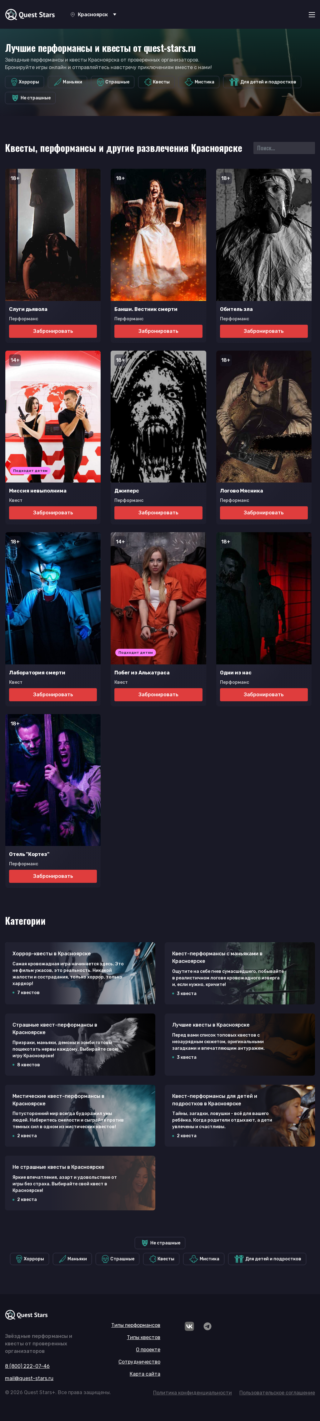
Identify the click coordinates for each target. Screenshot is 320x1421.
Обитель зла (236, 309)
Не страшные (31, 98)
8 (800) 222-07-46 (27, 1366)
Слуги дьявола (28, 309)
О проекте (148, 1350)
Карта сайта (145, 1374)
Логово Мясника (241, 491)
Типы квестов (143, 1337)
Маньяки (68, 82)
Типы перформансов (135, 1325)
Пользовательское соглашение (277, 1393)
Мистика (199, 82)
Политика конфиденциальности (192, 1393)
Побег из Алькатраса (142, 673)
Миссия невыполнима (38, 491)
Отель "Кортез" (29, 854)
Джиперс (126, 491)
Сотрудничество (139, 1362)
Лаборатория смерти (37, 673)
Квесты (157, 82)
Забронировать (53, 331)
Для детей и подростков (262, 82)
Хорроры (25, 82)
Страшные (113, 82)
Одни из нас (236, 673)
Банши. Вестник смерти (146, 309)
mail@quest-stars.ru (29, 1378)
